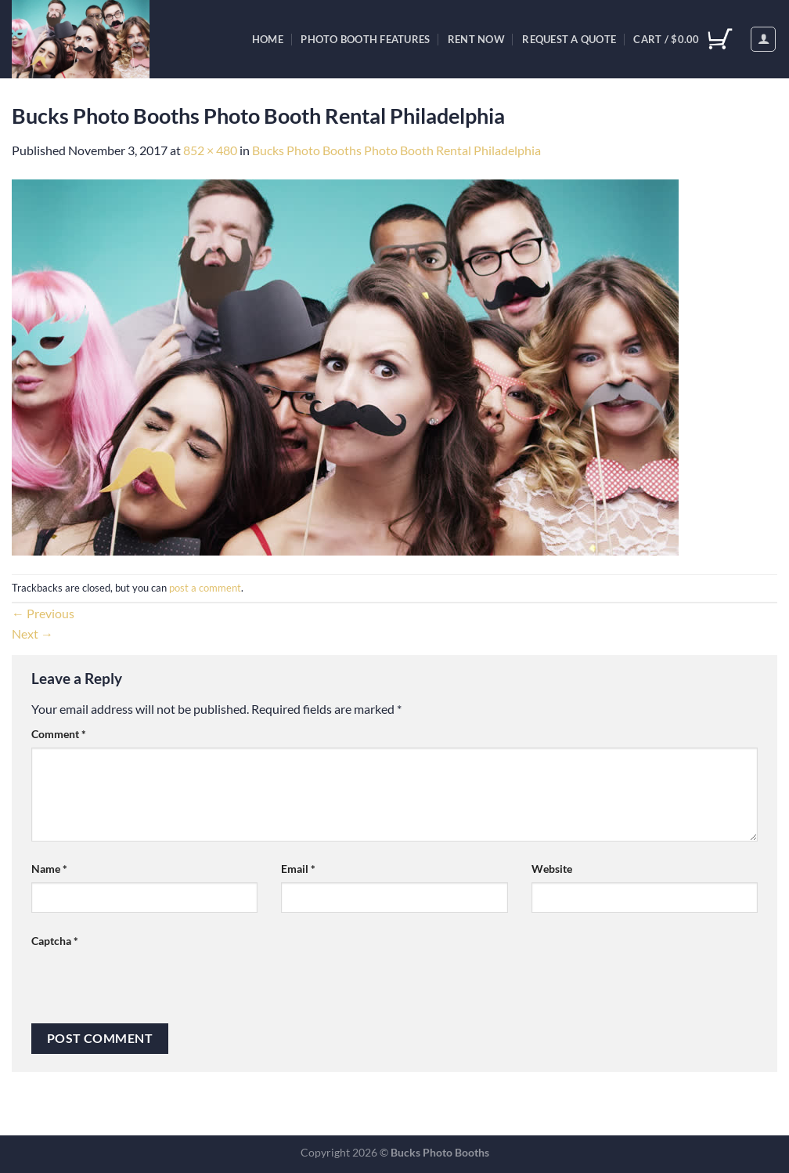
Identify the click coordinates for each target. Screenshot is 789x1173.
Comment (58, 733)
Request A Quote (569, 39)
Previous (43, 613)
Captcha (54, 940)
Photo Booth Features (365, 39)
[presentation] (150, 985)
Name (49, 868)
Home (267, 39)
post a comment (205, 587)
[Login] (763, 39)
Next (32, 633)
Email (298, 868)
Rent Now (476, 39)
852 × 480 (210, 150)
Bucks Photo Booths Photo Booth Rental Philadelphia (396, 150)
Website (551, 868)
